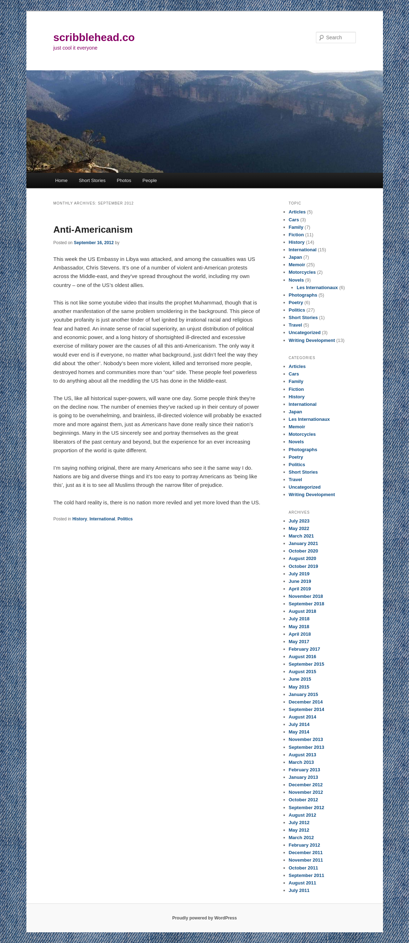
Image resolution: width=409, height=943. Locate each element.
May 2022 (299, 528)
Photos (124, 180)
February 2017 (304, 649)
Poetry (296, 302)
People (150, 180)
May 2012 (299, 830)
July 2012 (299, 822)
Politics (125, 518)
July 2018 (299, 618)
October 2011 (303, 868)
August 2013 (302, 754)
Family (296, 227)
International (102, 518)
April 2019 (300, 588)
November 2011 (306, 860)
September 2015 (306, 664)
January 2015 (303, 694)
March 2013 (301, 762)
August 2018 (302, 611)
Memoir (297, 264)
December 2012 (306, 784)
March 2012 (301, 837)
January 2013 (303, 777)
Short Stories (92, 180)
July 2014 (299, 724)
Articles (297, 212)
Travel (295, 325)
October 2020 (303, 551)
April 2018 (300, 634)
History (79, 518)
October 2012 (303, 799)
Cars (294, 219)
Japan (295, 257)
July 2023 (299, 521)
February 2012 (304, 845)
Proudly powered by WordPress (204, 918)
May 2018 (299, 626)
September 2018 (306, 603)
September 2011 (306, 875)
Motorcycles (302, 272)
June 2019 (300, 581)
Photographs (303, 295)
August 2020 (302, 558)
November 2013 (306, 739)
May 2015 (299, 687)
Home (61, 180)
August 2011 (302, 883)
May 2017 (299, 641)
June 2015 (300, 679)
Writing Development (312, 340)
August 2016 (302, 656)
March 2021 (301, 536)
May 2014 (299, 732)
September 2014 (306, 709)
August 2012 (302, 815)
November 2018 (306, 596)
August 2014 (302, 717)
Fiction (296, 234)
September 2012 (306, 807)
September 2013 (306, 747)
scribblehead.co (94, 37)
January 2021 (303, 543)
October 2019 (303, 566)
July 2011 (299, 890)
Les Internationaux (317, 287)
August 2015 (302, 671)
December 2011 (306, 852)
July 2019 (299, 573)
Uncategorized (305, 332)
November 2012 (306, 792)
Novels (296, 280)
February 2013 (304, 769)
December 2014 (306, 702)
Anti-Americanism (93, 229)
